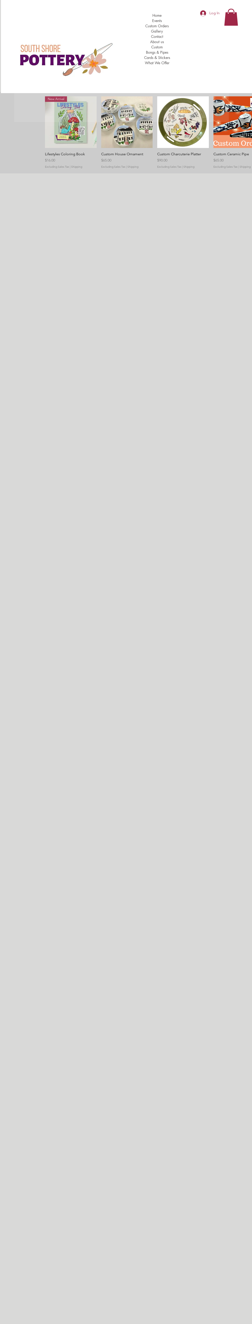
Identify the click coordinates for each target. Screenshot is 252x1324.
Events (157, 20)
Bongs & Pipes (157, 52)
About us (157, 41)
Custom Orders (157, 26)
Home (157, 15)
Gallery (157, 31)
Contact (157, 36)
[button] (231, 17)
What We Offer (157, 63)
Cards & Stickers (157, 57)
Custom (157, 47)
